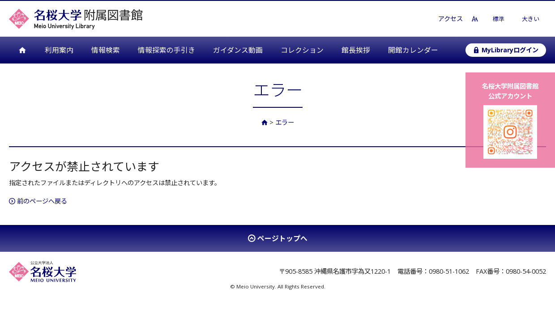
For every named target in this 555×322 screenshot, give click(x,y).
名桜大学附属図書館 (75, 19)
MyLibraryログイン (505, 50)
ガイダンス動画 (238, 50)
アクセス (450, 18)
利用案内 (59, 50)
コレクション (302, 50)
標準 (498, 19)
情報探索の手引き (166, 50)
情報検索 (105, 50)
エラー (284, 122)
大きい (530, 19)
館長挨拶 (356, 50)
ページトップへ (282, 238)
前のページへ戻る (38, 201)
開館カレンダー (413, 50)
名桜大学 (42, 271)
